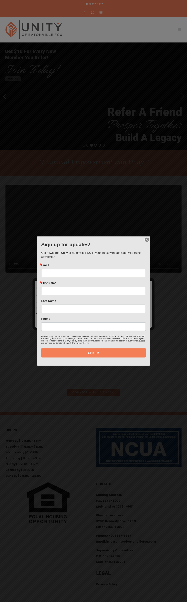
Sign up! (93, 352)
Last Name (48, 300)
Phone (45, 318)
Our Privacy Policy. (80, 343)
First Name (48, 282)
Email (45, 265)
